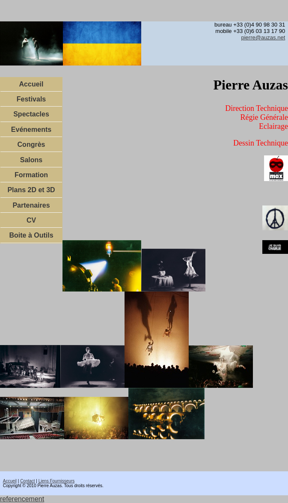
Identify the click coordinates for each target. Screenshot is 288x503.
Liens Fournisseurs (56, 481)
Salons (31, 160)
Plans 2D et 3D (31, 189)
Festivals (31, 99)
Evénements (31, 129)
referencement (22, 499)
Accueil (31, 84)
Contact (27, 481)
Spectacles (31, 114)
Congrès (31, 144)
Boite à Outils (31, 235)
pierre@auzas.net (263, 37)
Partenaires (31, 205)
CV (31, 220)
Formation (31, 175)
